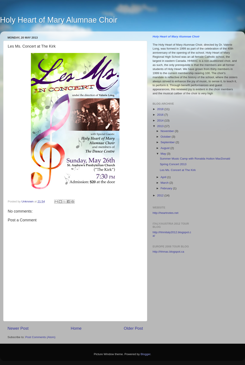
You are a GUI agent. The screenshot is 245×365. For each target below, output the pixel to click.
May (164, 153)
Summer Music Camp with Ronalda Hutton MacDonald (195, 158)
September (168, 142)
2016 (160, 114)
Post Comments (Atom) (40, 337)
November (168, 131)
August (165, 148)
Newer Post (18, 328)
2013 (160, 126)
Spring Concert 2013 (173, 164)
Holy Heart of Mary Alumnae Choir (58, 20)
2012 (160, 195)
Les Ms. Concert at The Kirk (178, 170)
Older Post (133, 328)
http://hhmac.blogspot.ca (168, 251)
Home (76, 328)
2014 (160, 120)
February (167, 188)
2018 (160, 109)
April (164, 177)
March (165, 182)
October (166, 136)
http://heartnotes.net (165, 212)
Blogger (145, 354)
